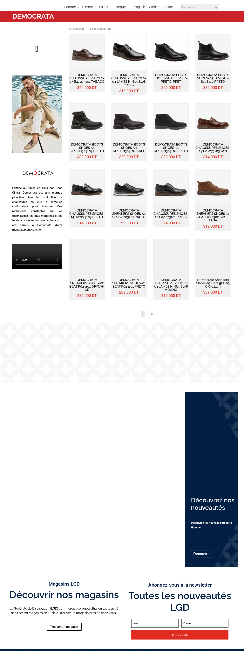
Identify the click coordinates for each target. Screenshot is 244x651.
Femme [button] (89, 7)
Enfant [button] (105, 7)
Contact (168, 7)
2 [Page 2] (147, 314)
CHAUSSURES (46, 454)
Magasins (140, 7)
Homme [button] (72, 7)
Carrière (154, 7)
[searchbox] (199, 7)
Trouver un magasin (64, 627)
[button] (216, 7)
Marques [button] (123, 7)
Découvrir (22, 466)
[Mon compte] (231, 7)
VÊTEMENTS (22, 454)
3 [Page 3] (152, 314)
